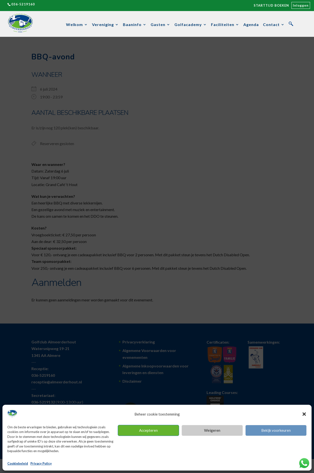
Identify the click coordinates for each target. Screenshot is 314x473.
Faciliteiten (222, 25)
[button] (304, 414)
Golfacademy (188, 25)
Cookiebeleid (17, 463)
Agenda (251, 25)
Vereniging (103, 25)
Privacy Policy (41, 463)
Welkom (74, 25)
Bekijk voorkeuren (276, 430)
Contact (271, 25)
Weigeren (212, 430)
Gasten (158, 25)
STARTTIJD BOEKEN (271, 5)
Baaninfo (132, 25)
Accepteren (148, 430)
